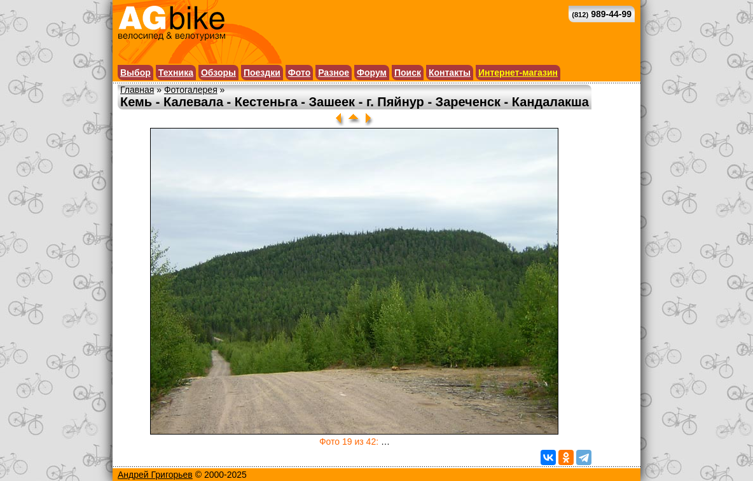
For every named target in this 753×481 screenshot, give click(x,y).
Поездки (262, 72)
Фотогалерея (191, 90)
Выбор (135, 72)
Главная (137, 90)
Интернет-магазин (518, 72)
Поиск (407, 72)
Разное (333, 72)
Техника (175, 72)
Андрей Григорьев (155, 475)
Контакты (450, 72)
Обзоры (218, 72)
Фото (299, 72)
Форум (372, 72)
